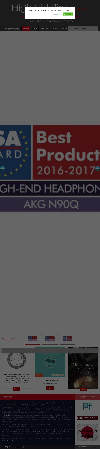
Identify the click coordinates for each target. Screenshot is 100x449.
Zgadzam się (67, 14)
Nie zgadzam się (57, 14)
